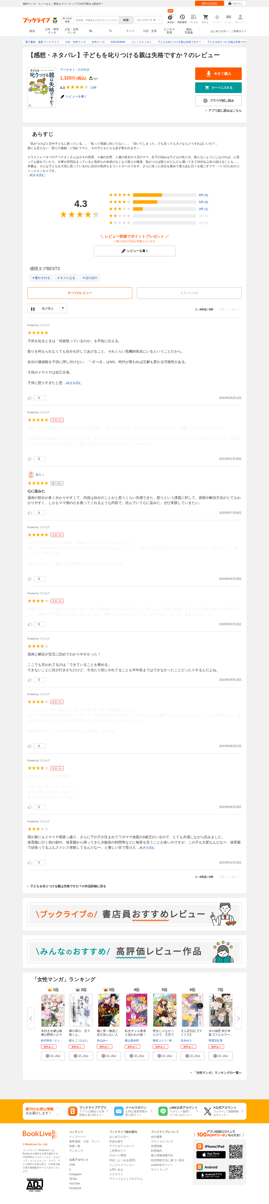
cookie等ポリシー (162, 1165)
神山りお (174, 1040)
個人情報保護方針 (162, 1155)
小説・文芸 (150, 31)
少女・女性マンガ (71, 31)
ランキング (76, 1150)
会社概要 (156, 1136)
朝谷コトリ (160, 1040)
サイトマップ (159, 1169)
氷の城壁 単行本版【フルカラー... (220, 1032)
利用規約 (156, 1150)
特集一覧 (74, 1146)
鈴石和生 (46, 1040)
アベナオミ (67, 69)
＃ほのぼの (89, 278)
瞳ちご (73, 1040)
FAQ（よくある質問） (123, 1160)
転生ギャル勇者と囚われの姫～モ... (135, 1034)
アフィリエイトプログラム (126, 1179)
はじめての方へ (219, 31)
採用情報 (156, 1146)
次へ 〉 (237, 309)
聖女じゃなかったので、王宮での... (163, 1034)
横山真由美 (132, 1040)
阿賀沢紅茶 (216, 1040)
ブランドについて (162, 1141)
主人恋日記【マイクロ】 (191, 1032)
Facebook (75, 1188)
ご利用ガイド (238, 31)
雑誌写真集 (189, 31)
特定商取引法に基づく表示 (167, 1160)
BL (91, 31)
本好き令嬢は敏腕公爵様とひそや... (51, 1034)
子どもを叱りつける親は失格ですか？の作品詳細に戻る (68, 886)
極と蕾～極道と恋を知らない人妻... (107, 1034)
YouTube (74, 1183)
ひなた (83, 1040)
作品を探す (116, 1141)
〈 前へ (222, 309)
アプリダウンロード (121, 1146)
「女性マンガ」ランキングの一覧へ (217, 1072)
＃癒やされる (41, 278)
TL (110, 31)
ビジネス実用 (169, 31)
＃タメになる (66, 278)
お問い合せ (116, 1169)
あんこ (40, 474)
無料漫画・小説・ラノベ (84, 1141)
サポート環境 (117, 1155)
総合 (32, 31)
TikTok (73, 1179)
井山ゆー (102, 1040)
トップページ (77, 1136)
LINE (72, 1164)
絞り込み (67, 20)
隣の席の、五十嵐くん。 (79, 1032)
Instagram (75, 1174)
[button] (53, 1055)
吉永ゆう (186, 1040)
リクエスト (116, 1174)
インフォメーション (121, 1165)
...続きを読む (36, 175)
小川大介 (84, 69)
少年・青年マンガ (52, 31)
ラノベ (130, 31)
